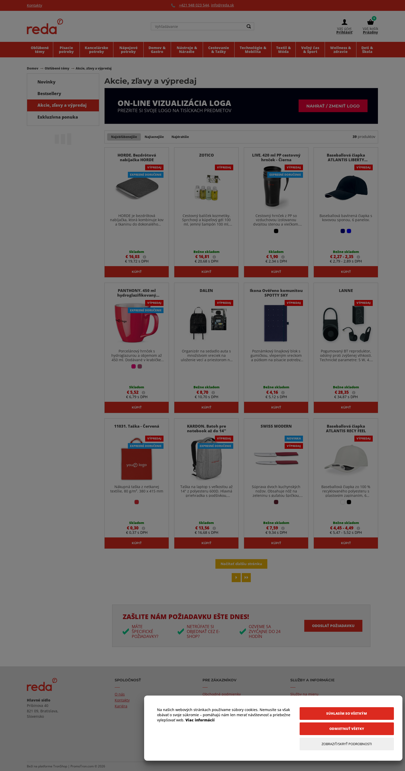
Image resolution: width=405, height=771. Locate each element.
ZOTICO (206, 155)
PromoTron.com (82, 766)
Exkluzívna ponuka (57, 117)
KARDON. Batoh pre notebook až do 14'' (206, 428)
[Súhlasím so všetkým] (347, 713)
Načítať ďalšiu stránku (241, 563)
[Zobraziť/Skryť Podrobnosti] (347, 744)
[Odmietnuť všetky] (347, 728)
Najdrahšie (180, 137)
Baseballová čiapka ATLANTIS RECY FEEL (346, 428)
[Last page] (246, 577)
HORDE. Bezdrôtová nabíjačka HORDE (137, 157)
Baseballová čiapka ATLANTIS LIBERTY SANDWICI (346, 159)
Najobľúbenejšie (124, 137)
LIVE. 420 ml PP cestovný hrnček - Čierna (276, 157)
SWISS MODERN (276, 426)
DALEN (206, 290)
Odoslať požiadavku (333, 625)
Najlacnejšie (154, 137)
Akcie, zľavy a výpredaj (62, 105)
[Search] (248, 26)
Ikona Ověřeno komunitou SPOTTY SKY (276, 293)
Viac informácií (200, 720)
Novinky (46, 82)
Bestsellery (49, 93)
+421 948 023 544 (194, 5)
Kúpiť (137, 271)
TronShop (60, 766)
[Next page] (236, 577)
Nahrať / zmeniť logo (333, 106)
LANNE (346, 290)
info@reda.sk (222, 5)
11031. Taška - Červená (136, 426)
